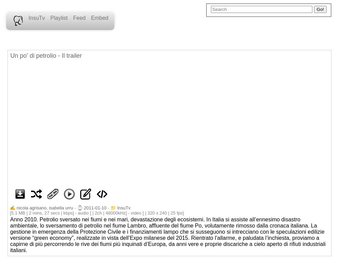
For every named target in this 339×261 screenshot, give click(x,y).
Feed (79, 18)
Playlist (59, 18)
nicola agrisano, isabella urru (45, 207)
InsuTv (37, 18)
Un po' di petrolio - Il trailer (46, 55)
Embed (100, 18)
